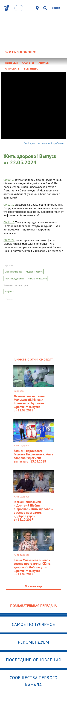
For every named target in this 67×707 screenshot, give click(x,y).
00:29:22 (9, 240)
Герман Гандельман (14, 278)
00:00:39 (9, 179)
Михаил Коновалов (37, 278)
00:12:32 (9, 204)
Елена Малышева (13, 271)
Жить (20, 52)
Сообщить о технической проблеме (43, 143)
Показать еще (33, 586)
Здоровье (9, 291)
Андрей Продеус (34, 271)
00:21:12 (9, 222)
